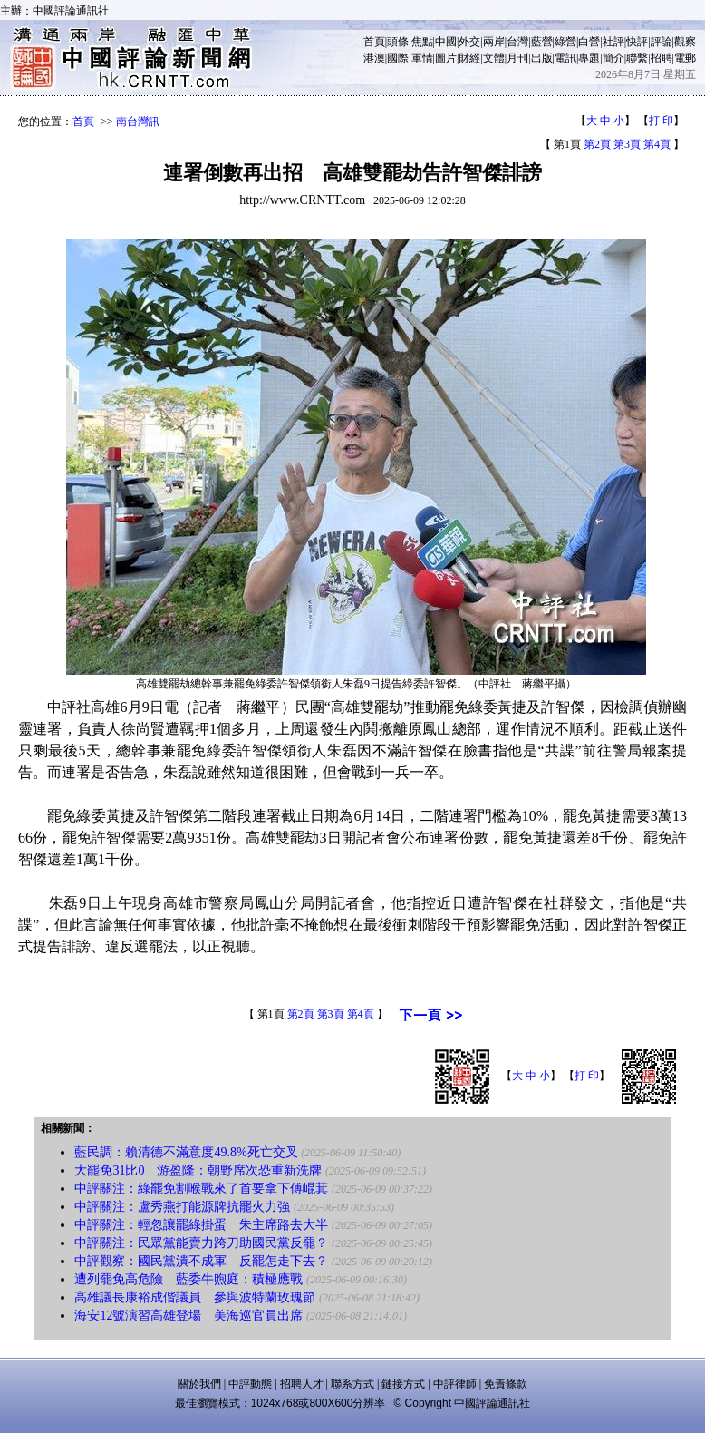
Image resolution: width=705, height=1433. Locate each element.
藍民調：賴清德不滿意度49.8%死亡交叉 (185, 1152)
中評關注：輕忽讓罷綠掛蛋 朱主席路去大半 (201, 1225)
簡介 (613, 58)
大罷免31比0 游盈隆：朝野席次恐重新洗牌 (198, 1170)
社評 (613, 41)
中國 (446, 41)
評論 (661, 41)
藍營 (542, 41)
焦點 (422, 41)
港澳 (374, 58)
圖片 (446, 58)
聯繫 (637, 58)
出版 (542, 58)
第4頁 (657, 144)
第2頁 (597, 144)
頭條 (398, 41)
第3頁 (627, 144)
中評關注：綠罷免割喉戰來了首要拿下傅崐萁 (201, 1188)
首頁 (374, 41)
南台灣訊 (137, 121)
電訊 (565, 58)
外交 (469, 41)
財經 (469, 58)
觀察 (685, 41)
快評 (637, 41)
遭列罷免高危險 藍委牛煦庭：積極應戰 (188, 1279)
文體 (494, 58)
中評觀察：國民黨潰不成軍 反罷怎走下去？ (201, 1261)
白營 (589, 41)
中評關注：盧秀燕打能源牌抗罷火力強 (182, 1207)
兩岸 (494, 41)
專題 (589, 58)
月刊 (517, 58)
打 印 (661, 120)
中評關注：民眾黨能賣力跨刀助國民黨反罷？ (201, 1243)
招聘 (661, 58)
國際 (398, 58)
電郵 (685, 58)
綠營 (565, 41)
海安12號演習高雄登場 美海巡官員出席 (188, 1315)
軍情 (422, 58)
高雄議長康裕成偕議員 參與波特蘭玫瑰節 (194, 1297)
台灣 (517, 41)
